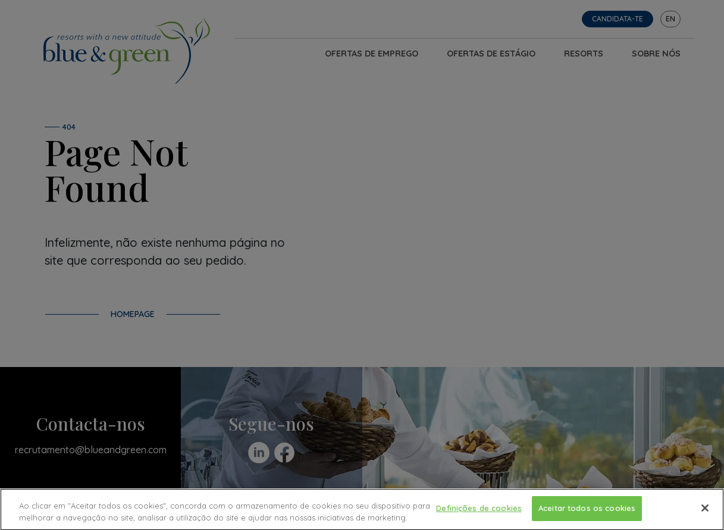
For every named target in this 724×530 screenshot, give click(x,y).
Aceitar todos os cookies (586, 510)
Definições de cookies (479, 510)
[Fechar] (705, 510)
